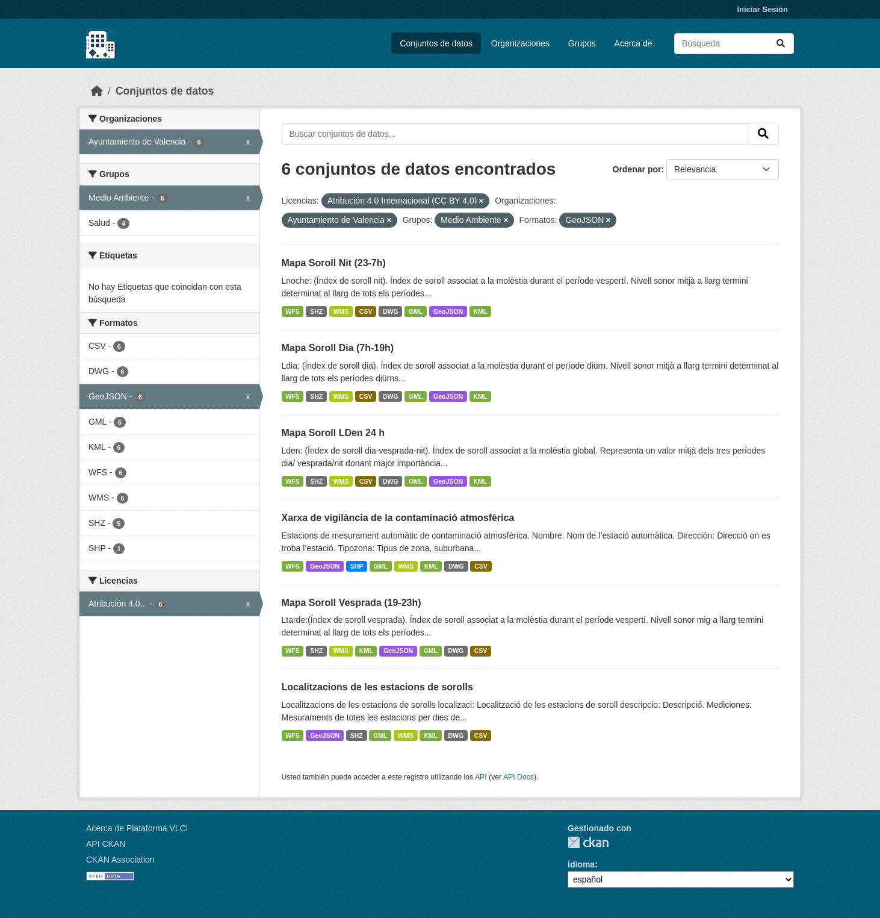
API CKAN (105, 844)
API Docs (518, 777)
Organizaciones (520, 43)
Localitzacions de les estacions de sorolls (377, 687)
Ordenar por (637, 169)
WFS (292, 311)
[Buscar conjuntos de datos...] (734, 43)
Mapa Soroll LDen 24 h (333, 433)
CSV (366, 311)
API (481, 777)
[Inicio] (97, 91)
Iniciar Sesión (762, 9)
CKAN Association (120, 859)
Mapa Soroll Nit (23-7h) (334, 263)
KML (481, 311)
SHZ (316, 311)
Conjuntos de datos (436, 43)
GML (416, 311)
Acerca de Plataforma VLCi (137, 828)
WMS (341, 311)
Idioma (581, 864)
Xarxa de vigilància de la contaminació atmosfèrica (398, 518)
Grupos (582, 43)
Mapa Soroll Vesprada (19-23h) (351, 603)
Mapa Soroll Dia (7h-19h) (338, 348)
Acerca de (633, 43)
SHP (357, 566)
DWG (390, 311)
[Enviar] (781, 43)
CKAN (588, 842)
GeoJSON (448, 311)
